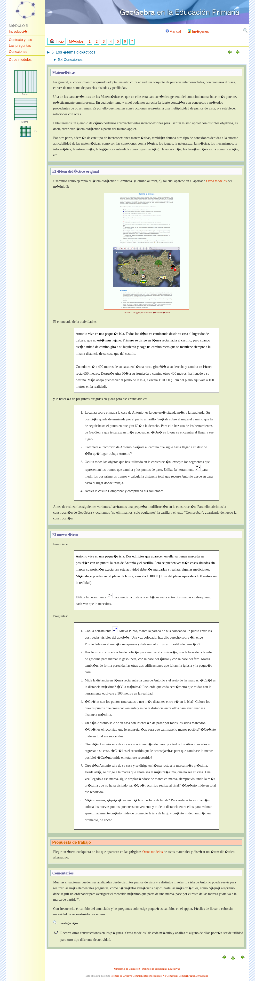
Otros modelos (20, 60)
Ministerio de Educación (127, 968)
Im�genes (198, 31)
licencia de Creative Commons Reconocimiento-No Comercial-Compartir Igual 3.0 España (159, 975)
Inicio (57, 41)
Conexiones (18, 52)
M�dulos (76, 41)
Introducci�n (19, 31)
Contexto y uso (20, 40)
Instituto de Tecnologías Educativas (161, 968)
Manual (173, 31)
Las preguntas (20, 45)
